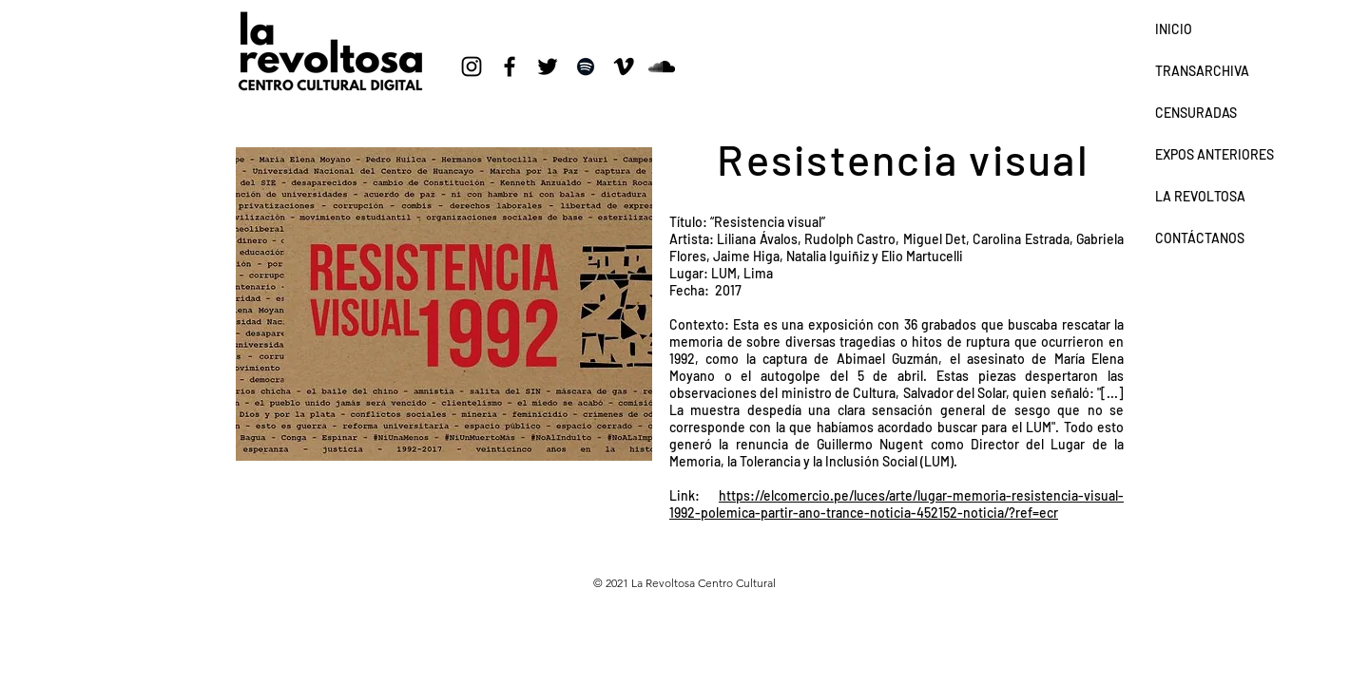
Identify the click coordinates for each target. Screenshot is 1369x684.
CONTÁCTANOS (1199, 238)
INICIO (1173, 29)
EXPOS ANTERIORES (1214, 154)
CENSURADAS (1196, 112)
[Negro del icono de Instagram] (471, 66)
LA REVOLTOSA (1200, 196)
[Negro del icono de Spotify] (585, 66)
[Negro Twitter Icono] (547, 66)
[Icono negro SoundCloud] (661, 66)
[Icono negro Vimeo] (623, 66)
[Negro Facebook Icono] (509, 66)
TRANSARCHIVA (1202, 71)
